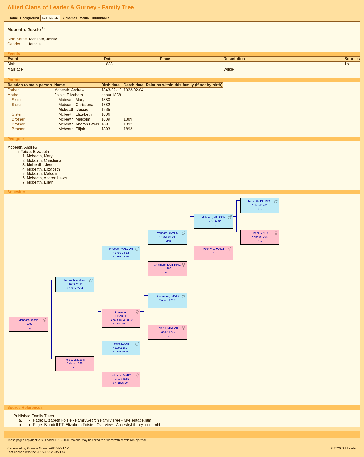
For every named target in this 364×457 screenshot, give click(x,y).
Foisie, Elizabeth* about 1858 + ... (75, 363)
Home (13, 18)
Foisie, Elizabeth (68, 95)
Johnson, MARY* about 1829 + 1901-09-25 (121, 379)
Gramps (32, 448)
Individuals (50, 18)
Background (29, 18)
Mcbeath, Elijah (71, 129)
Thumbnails (100, 18)
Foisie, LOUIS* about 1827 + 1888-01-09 (121, 347)
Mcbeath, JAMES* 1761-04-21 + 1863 (167, 236)
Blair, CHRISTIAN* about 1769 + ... (167, 331)
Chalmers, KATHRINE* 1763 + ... (167, 268)
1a (43, 28)
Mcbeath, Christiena (75, 105)
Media (84, 18)
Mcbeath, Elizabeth (75, 114)
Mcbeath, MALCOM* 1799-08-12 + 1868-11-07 (121, 252)
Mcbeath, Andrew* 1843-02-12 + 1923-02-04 (74, 284)
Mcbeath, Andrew (69, 90)
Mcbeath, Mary (71, 100)
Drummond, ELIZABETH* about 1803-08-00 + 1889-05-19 (121, 318)
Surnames (69, 18)
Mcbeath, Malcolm (74, 119)
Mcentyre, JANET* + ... (213, 252)
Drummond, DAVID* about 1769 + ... (167, 300)
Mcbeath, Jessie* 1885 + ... (28, 323)
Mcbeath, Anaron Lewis (78, 124)
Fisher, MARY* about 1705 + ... (260, 236)
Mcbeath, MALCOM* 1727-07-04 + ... (213, 221)
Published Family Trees (33, 416)
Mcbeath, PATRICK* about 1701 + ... (259, 205)
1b (347, 64)
